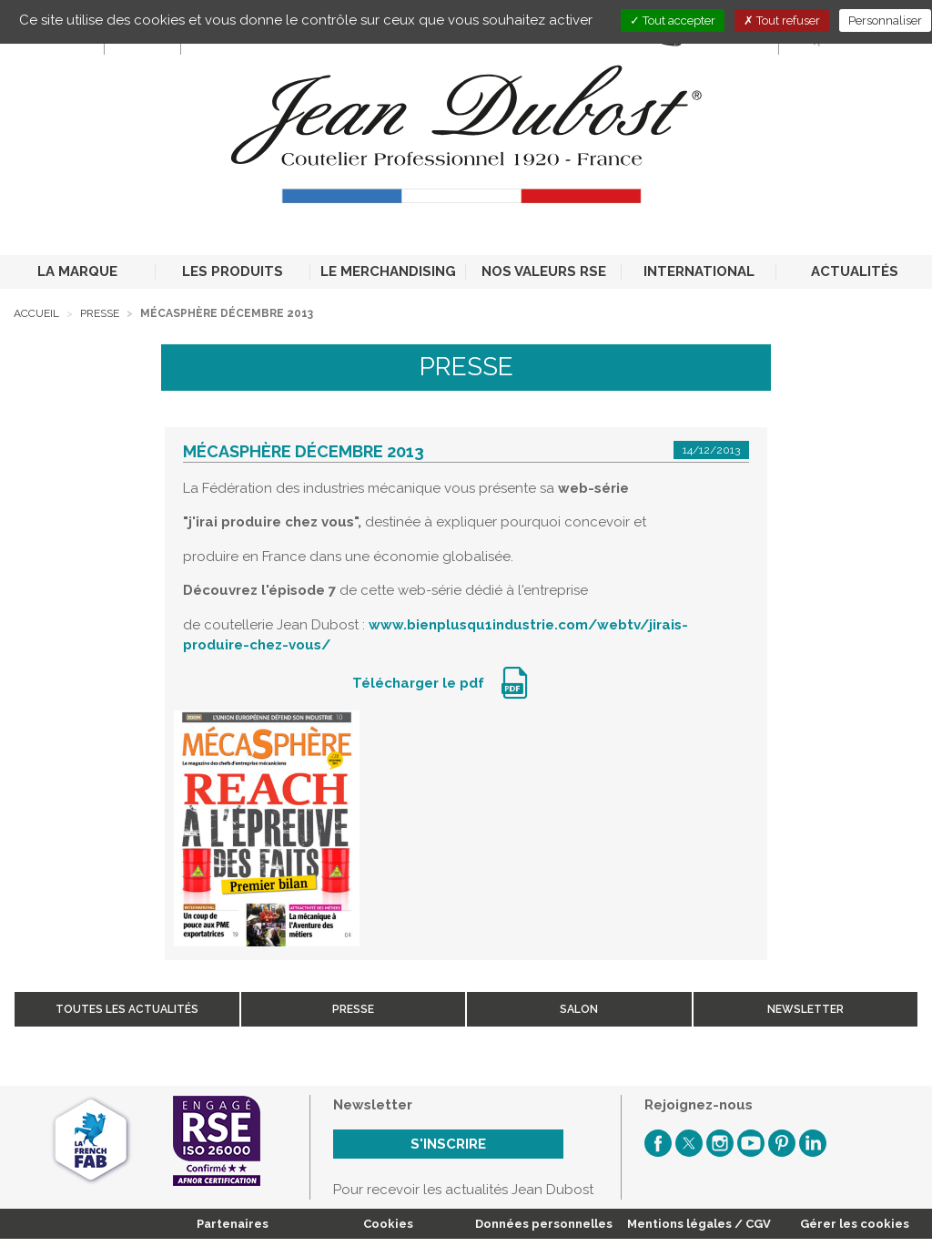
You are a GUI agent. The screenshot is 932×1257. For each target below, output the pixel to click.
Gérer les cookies (854, 1224)
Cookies (388, 1224)
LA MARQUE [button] (77, 271)
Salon (579, 1009)
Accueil (36, 313)
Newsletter (805, 1009)
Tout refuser (782, 20)
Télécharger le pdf (420, 683)
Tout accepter (672, 20)
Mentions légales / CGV (699, 1224)
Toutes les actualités (127, 1009)
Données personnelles (544, 1224)
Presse (99, 313)
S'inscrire (448, 1144)
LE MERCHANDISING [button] (388, 271)
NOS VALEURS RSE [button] (543, 271)
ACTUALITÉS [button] (854, 271)
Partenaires (232, 1224)
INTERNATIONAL (699, 271)
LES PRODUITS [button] (232, 271)
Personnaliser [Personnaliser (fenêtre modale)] (885, 20)
